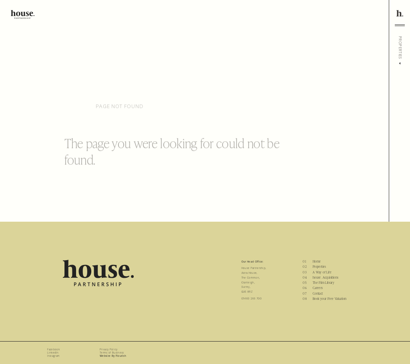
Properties (319, 266)
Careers (318, 287)
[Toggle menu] (400, 25)
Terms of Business (112, 352)
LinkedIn (52, 352)
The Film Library (323, 282)
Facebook (53, 349)
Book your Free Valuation (330, 298)
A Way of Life (322, 272)
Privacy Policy (108, 349)
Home (317, 261)
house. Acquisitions (326, 277)
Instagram (53, 356)
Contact (318, 293)
